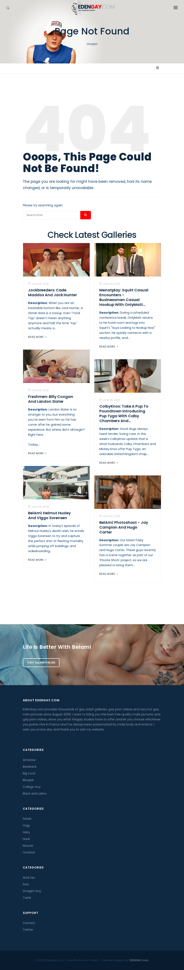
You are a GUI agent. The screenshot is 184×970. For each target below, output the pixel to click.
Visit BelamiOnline (41, 662)
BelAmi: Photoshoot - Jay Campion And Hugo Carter (123, 527)
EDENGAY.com (139, 960)
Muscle (28, 846)
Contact (29, 923)
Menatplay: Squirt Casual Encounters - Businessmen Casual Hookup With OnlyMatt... (123, 297)
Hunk (26, 839)
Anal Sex (29, 877)
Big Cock (29, 773)
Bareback (29, 767)
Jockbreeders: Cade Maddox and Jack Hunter (52, 292)
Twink (27, 898)
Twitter (28, 930)
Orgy (26, 825)
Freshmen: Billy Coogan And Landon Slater (50, 399)
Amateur (29, 760)
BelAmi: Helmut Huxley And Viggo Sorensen (49, 515)
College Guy (32, 787)
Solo (26, 884)
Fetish (27, 819)
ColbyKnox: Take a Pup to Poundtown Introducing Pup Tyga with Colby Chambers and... (123, 413)
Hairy (26, 832)
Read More (37, 337)
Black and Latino (35, 793)
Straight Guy (32, 891)
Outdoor (29, 852)
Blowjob (28, 780)
